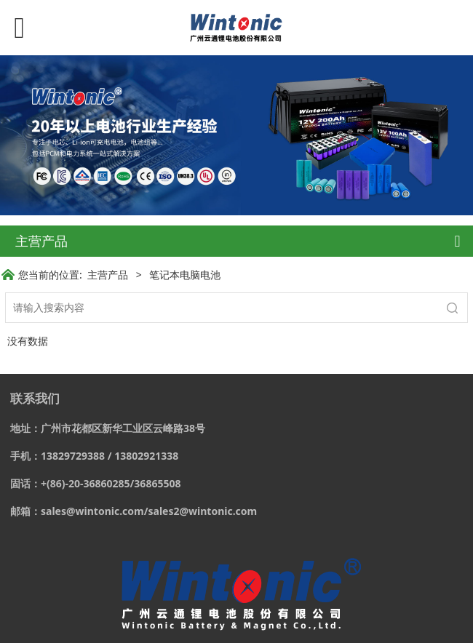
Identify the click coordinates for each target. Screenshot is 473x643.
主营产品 (107, 274)
